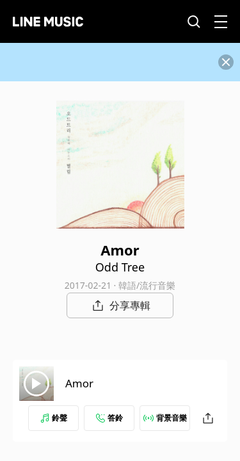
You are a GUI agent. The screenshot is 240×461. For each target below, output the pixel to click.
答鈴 (109, 417)
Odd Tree (120, 267)
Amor (79, 383)
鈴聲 (53, 417)
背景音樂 (165, 417)
